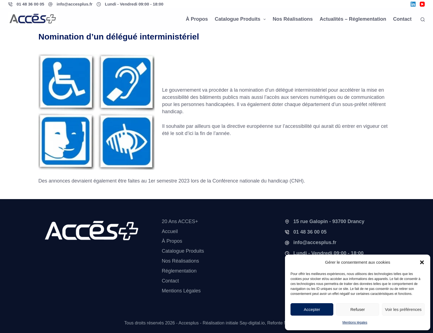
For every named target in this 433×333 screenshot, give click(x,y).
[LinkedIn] (413, 4)
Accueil (170, 231)
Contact (402, 19)
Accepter (312, 309)
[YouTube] (422, 4)
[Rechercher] (423, 19)
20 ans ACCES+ (180, 221)
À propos (197, 19)
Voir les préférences (403, 309)
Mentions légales (354, 322)
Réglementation (179, 271)
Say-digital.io (252, 323)
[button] (422, 262)
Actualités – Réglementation (353, 19)
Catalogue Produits (241, 19)
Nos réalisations (293, 19)
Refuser (357, 309)
